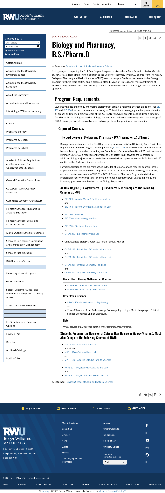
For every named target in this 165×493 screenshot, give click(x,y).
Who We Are (81, 17)
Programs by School (17, 148)
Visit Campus (68, 408)
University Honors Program (21, 273)
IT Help (85, 484)
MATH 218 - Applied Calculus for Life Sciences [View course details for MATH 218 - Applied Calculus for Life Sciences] (88, 359)
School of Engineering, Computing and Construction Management (24, 242)
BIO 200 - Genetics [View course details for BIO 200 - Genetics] (74, 214)
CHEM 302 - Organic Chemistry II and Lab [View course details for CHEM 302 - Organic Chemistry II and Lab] (86, 272)
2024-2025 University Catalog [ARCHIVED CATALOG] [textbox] (130, 31)
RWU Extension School (18, 261)
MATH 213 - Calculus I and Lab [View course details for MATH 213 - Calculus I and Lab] (80, 344)
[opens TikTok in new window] (147, 462)
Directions (11, 342)
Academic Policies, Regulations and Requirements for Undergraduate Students (23, 164)
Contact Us (67, 429)
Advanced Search (13, 54)
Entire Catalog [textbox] (11, 43)
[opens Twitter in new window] (147, 433)
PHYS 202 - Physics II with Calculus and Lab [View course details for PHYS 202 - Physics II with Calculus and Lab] (86, 375)
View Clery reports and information (72, 460)
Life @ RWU (155, 17)
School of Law (109, 440)
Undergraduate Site (111, 429)
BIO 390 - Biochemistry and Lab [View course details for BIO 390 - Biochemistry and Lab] (81, 226)
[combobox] (137, 31)
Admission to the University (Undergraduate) (21, 72)
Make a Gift (138, 408)
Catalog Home (14, 62)
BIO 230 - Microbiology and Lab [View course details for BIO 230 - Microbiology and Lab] (81, 218)
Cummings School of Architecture (24, 200)
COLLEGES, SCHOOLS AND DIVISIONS (20, 190)
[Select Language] (115, 462)
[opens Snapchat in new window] (147, 455)
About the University (17, 94)
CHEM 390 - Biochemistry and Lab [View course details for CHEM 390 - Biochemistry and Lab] (82, 233)
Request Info (33, 408)
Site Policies (132, 484)
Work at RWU (155, 484)
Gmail (6, 484)
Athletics (106, 4)
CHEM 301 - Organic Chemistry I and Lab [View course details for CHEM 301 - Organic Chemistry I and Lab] (85, 264)
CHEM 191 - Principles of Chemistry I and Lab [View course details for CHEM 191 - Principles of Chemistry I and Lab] (88, 249)
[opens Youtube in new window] (147, 440)
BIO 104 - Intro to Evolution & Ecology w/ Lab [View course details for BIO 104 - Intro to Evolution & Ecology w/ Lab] (88, 206)
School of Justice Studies (19, 252)
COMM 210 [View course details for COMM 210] (119, 147)
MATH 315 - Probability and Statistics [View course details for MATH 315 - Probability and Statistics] (86, 289)
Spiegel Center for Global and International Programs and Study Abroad (24, 293)
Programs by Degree (17, 139)
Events (96, 4)
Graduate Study (15, 281)
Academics (106, 17)
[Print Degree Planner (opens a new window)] (141, 38)
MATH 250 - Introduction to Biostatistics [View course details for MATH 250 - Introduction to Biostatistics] (88, 285)
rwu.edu (106, 423)
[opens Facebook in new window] (147, 425)
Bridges (22, 484)
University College (111, 446)
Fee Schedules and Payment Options (21, 323)
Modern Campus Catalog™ (112, 491)
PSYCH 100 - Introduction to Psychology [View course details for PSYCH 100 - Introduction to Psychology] (87, 302)
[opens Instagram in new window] (147, 447)
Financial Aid (13, 333)
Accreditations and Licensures (22, 103)
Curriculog (67, 484)
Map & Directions (70, 423)
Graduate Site (109, 435)
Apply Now (103, 408)
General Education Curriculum (23, 180)
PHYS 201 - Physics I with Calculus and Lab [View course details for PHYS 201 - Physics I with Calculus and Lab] (86, 367)
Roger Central (43, 484)
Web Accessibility (108, 484)
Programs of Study (16, 131)
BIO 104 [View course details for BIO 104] (67, 110)
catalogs (46, 491)
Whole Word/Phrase (16, 50)
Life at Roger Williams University (24, 111)
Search (146, 5)
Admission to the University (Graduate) (21, 84)
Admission (131, 17)
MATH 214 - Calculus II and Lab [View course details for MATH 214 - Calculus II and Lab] (80, 352)
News (86, 4)
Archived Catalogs (16, 350)
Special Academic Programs (21, 305)
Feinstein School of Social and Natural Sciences (22, 222)
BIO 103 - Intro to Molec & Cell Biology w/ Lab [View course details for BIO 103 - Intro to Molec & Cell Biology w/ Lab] (88, 199)
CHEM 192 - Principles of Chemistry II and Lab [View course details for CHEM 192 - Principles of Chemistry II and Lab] (88, 257)
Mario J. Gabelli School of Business (25, 232)
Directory (76, 4)
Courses (10, 123)
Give (157, 5)
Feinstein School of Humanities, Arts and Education (23, 210)
